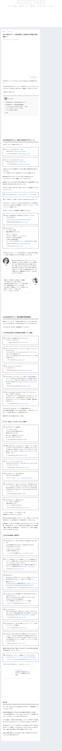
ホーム (9, 6)
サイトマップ (51, 6)
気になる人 (15, 6)
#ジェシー (34, 585)
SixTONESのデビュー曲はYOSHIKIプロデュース (16, 102)
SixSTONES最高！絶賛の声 (12, 110)
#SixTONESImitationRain (11, 221)
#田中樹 (27, 587)
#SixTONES (16, 466)
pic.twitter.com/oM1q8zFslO (20, 151)
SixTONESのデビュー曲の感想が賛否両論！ (15, 104)
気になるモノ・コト (23, 6)
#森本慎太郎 (22, 587)
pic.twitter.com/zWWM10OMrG (30, 660)
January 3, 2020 (19, 247)
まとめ (6, 112)
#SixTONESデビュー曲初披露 (28, 618)
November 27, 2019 (25, 153)
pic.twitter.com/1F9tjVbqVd (25, 245)
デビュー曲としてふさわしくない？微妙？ (15, 108)
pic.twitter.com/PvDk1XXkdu (20, 161)
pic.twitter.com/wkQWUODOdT (25, 221)
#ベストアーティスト (17, 660)
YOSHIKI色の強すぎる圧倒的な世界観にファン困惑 (17, 106)
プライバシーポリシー (41, 6)
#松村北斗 (12, 587)
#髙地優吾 (17, 587)
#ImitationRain (32, 568)
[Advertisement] (31, 18)
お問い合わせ (32, 6)
